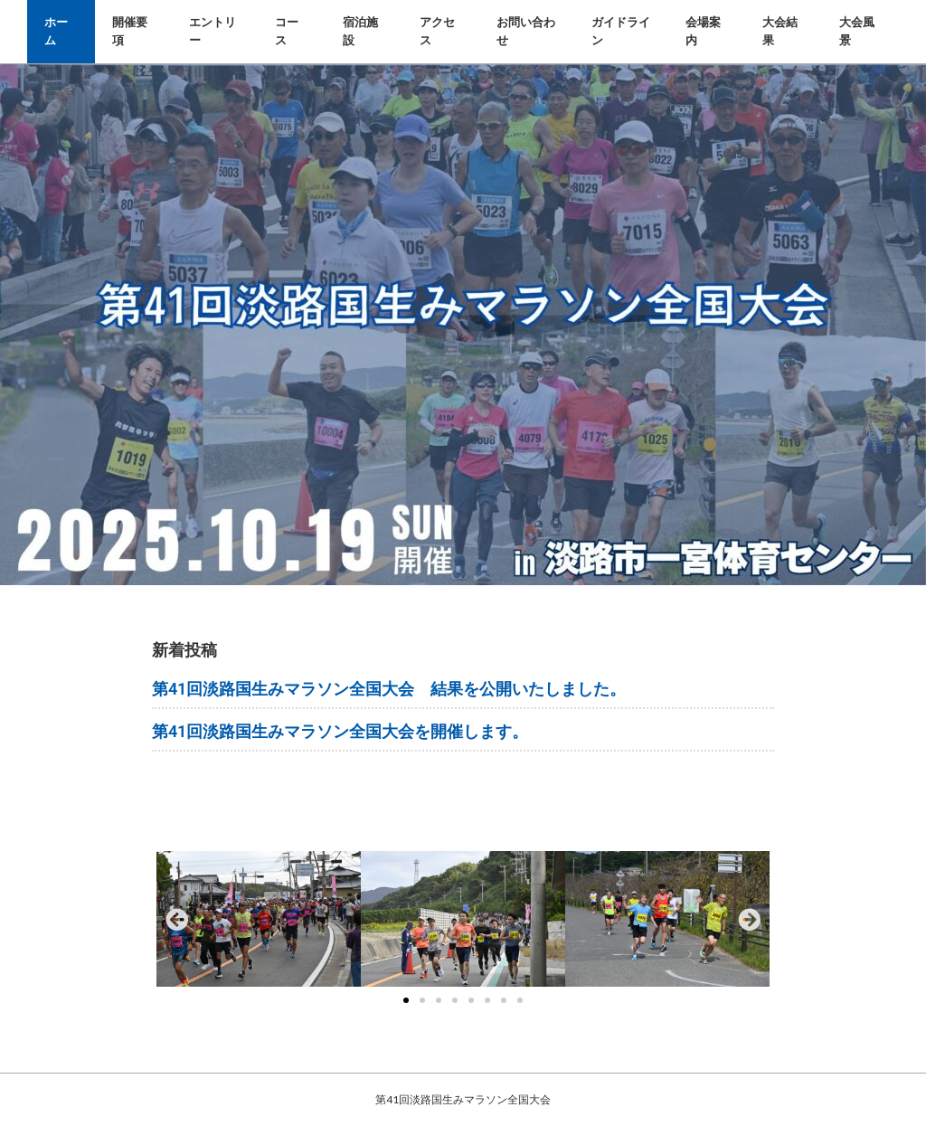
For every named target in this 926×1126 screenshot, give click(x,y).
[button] (176, 918)
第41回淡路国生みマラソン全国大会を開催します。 (340, 731)
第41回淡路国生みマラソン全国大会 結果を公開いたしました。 (389, 688)
